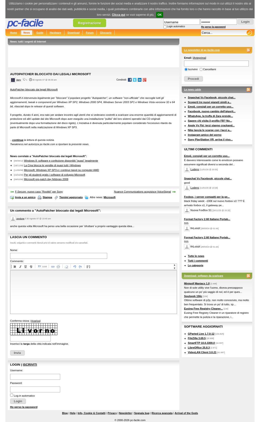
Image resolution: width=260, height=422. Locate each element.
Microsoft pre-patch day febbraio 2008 (46, 179)
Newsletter (125, 413)
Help (72, 413)
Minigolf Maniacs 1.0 (197, 283)
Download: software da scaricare (203, 275)
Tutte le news (196, 256)
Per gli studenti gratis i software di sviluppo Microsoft (54, 174)
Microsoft (109, 197)
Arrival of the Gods (186, 413)
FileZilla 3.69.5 (197, 338)
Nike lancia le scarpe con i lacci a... (210, 130)
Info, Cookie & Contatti (92, 413)
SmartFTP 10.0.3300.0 (201, 342)
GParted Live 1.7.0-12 (201, 333)
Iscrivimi (192, 69)
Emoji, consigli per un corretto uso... (210, 106)
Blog (65, 413)
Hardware (55, 32)
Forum (90, 32)
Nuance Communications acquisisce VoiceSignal (142, 191)
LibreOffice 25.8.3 (199, 347)
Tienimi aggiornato (71, 197)
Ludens (194, 169)
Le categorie (195, 265)
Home (13, 32)
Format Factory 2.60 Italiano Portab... (207, 219)
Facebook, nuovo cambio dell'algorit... (212, 111)
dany (18, 80)
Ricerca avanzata (162, 413)
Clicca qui (118, 14)
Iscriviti (30, 364)
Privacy (112, 413)
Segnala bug (141, 413)
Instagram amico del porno (204, 134)
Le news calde (192, 89)
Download (73, 32)
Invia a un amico (25, 197)
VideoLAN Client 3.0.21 (202, 352)
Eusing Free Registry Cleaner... (203, 308)
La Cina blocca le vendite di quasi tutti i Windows (52, 165)
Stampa (47, 197)
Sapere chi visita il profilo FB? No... (210, 120)
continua (17, 140)
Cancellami (209, 69)
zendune (20, 218)
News (27, 32)
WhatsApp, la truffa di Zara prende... (210, 116)
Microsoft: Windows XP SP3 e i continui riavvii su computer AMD (61, 170)
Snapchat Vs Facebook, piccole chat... (212, 97)
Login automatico (176, 26)
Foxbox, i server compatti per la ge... (207, 196)
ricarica (35, 320)
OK (160, 14)
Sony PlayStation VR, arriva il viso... (210, 139)
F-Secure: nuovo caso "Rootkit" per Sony (39, 191)
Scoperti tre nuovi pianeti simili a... (209, 102)
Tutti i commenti (198, 260)
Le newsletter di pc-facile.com (202, 50)
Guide (39, 32)
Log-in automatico (24, 395)
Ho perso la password (213, 27)
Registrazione (89, 23)
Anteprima (199, 57)
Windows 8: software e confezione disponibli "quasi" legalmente (61, 160)
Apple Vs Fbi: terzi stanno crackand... (211, 125)
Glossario (105, 32)
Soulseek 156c (193, 296)
